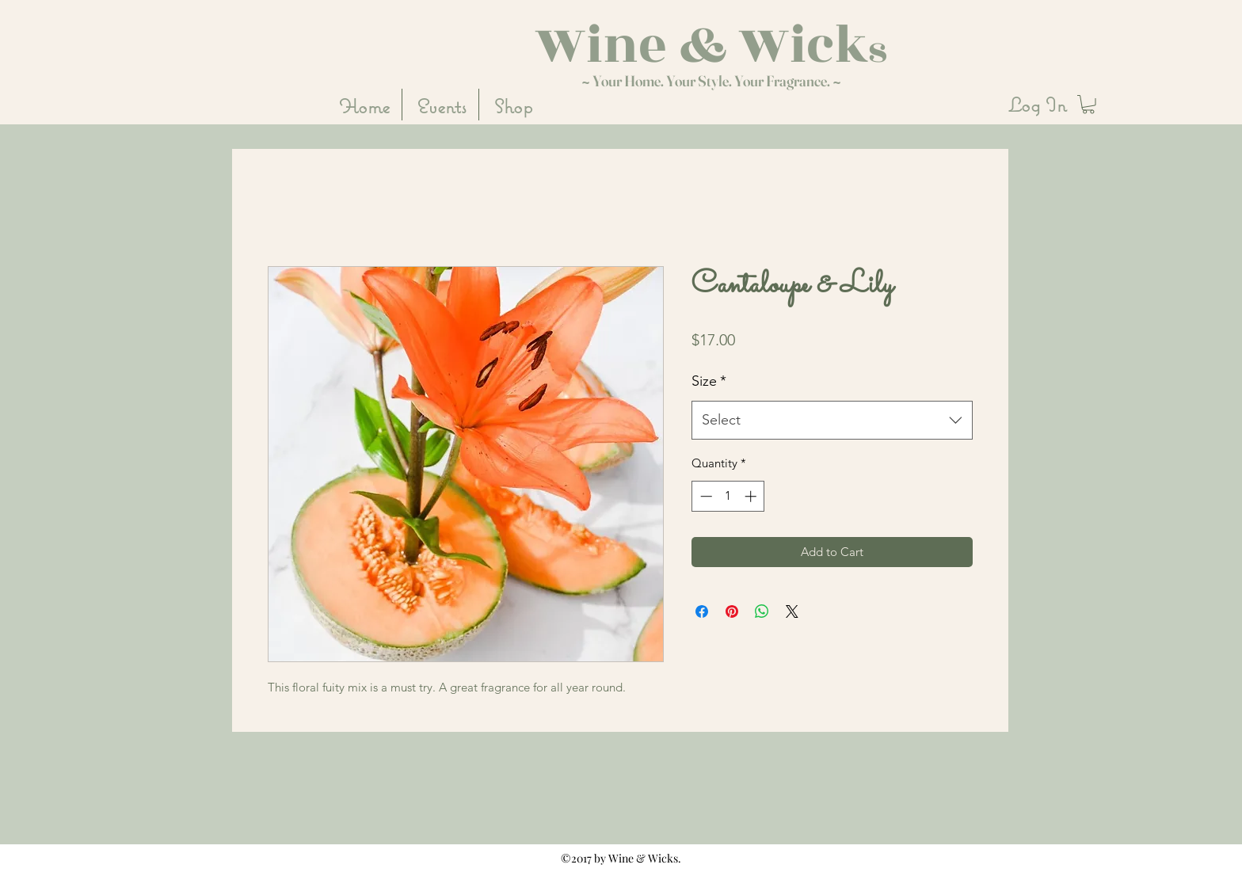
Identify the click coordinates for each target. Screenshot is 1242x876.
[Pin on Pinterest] (731, 611)
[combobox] (832, 420)
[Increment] (752, 496)
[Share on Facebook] (701, 611)
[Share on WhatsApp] (761, 611)
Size (708, 381)
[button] (1088, 104)
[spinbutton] (728, 496)
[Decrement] (704, 496)
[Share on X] (792, 611)
